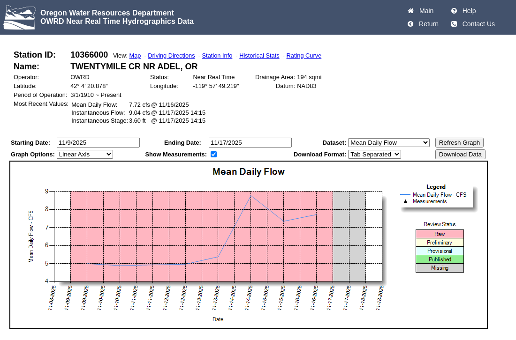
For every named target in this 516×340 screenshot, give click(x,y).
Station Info (217, 55)
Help (467, 11)
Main (424, 11)
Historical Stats (259, 55)
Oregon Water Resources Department (107, 13)
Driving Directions (171, 55)
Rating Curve (304, 55)
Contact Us (477, 24)
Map (135, 55)
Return (427, 24)
